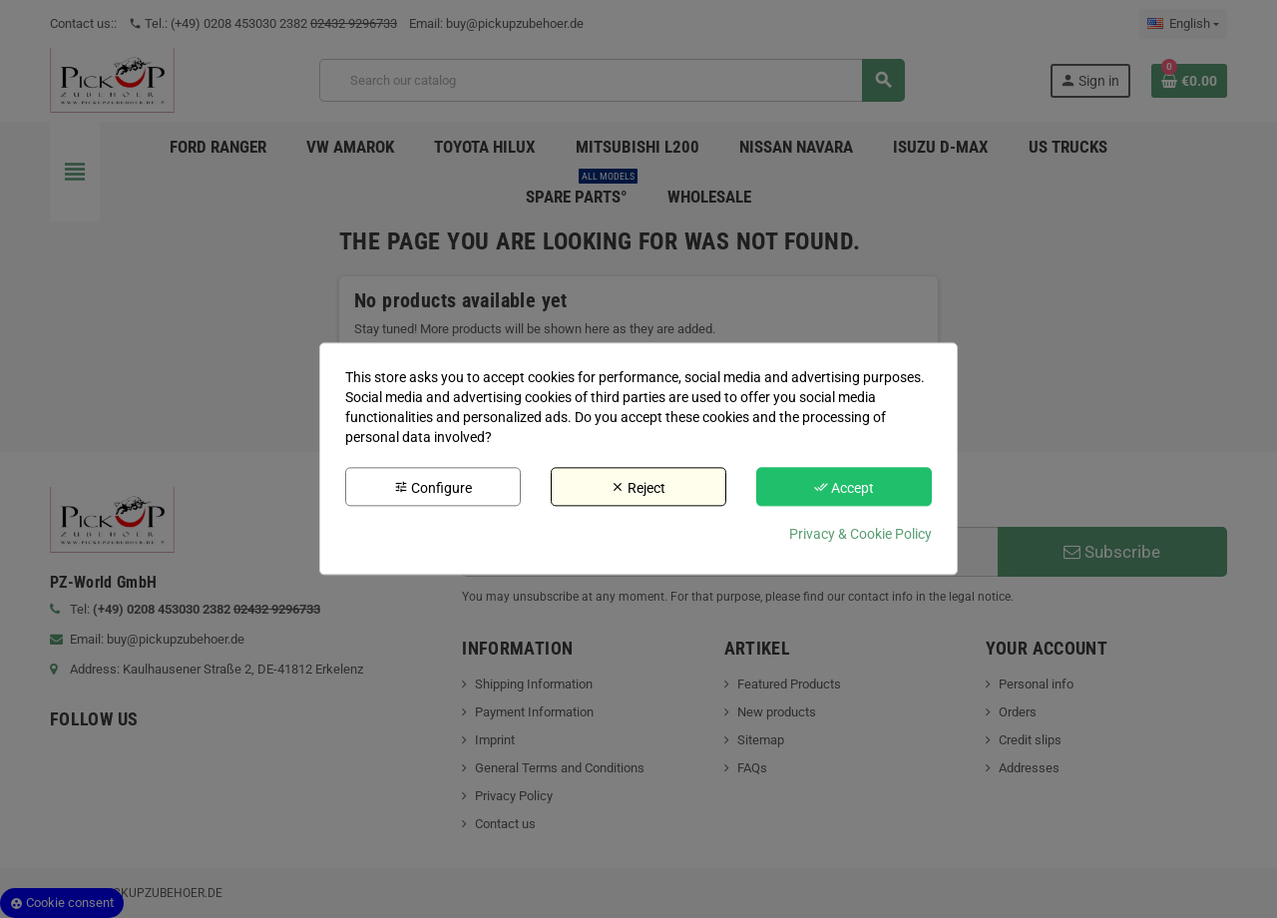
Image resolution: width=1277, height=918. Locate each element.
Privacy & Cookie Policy (860, 535)
